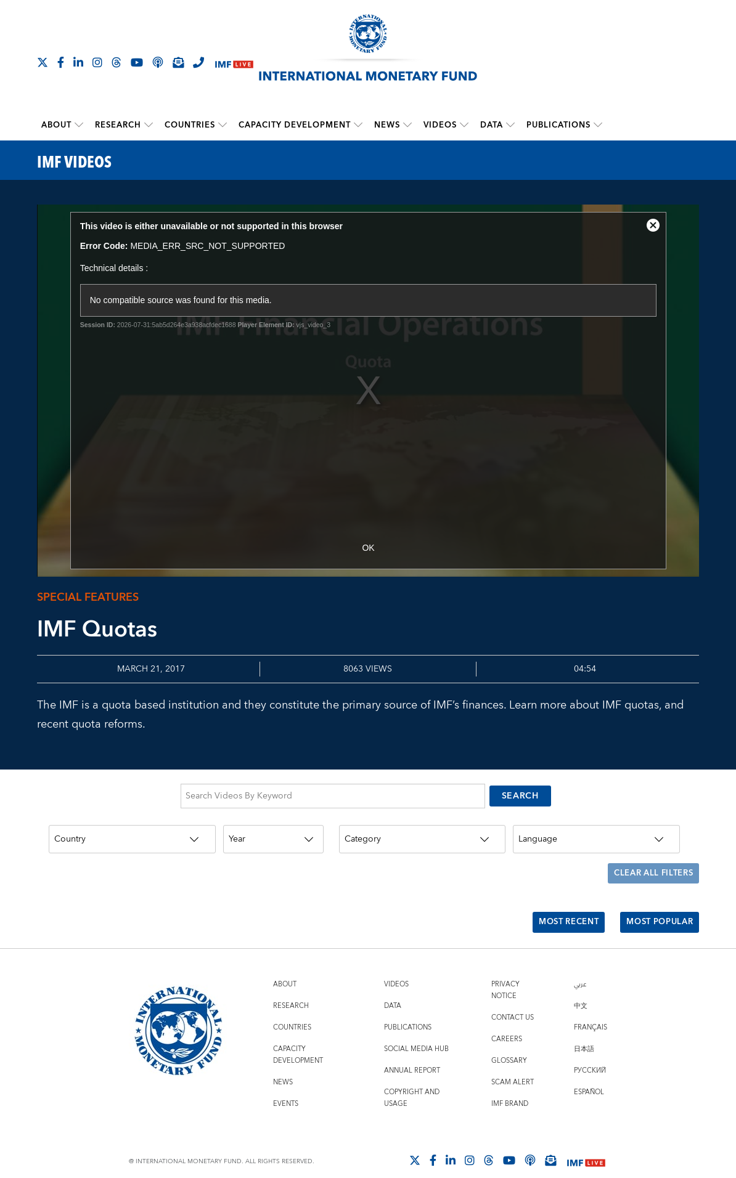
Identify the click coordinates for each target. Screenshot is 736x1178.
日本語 (584, 1032)
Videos (440, 125)
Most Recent (558, 908)
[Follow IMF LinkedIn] (78, 62)
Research (118, 125)
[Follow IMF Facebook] (60, 62)
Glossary (509, 1043)
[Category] (422, 834)
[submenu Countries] (222, 125)
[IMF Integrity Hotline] (198, 62)
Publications (558, 125)
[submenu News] (407, 125)
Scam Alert (512, 1065)
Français (590, 1010)
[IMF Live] (234, 63)
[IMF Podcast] (157, 62)
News (387, 125)
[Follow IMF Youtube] (137, 62)
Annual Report (412, 1053)
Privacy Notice (505, 973)
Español (589, 1075)
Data (491, 125)
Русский (590, 1053)
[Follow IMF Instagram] (97, 62)
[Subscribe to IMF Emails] (178, 62)
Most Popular (656, 908)
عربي (580, 967)
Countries (190, 125)
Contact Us (512, 1000)
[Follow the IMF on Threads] (116, 62)
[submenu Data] (510, 125)
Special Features (88, 597)
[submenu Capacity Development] (358, 125)
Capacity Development (295, 125)
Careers (506, 1022)
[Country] (132, 834)
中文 (580, 988)
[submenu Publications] (598, 125)
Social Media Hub (416, 1032)
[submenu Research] (148, 125)
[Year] (273, 834)
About (56, 125)
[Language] (596, 834)
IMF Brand (509, 1086)
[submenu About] (79, 125)
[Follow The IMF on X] (42, 62)
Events (285, 1086)
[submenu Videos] (464, 125)
